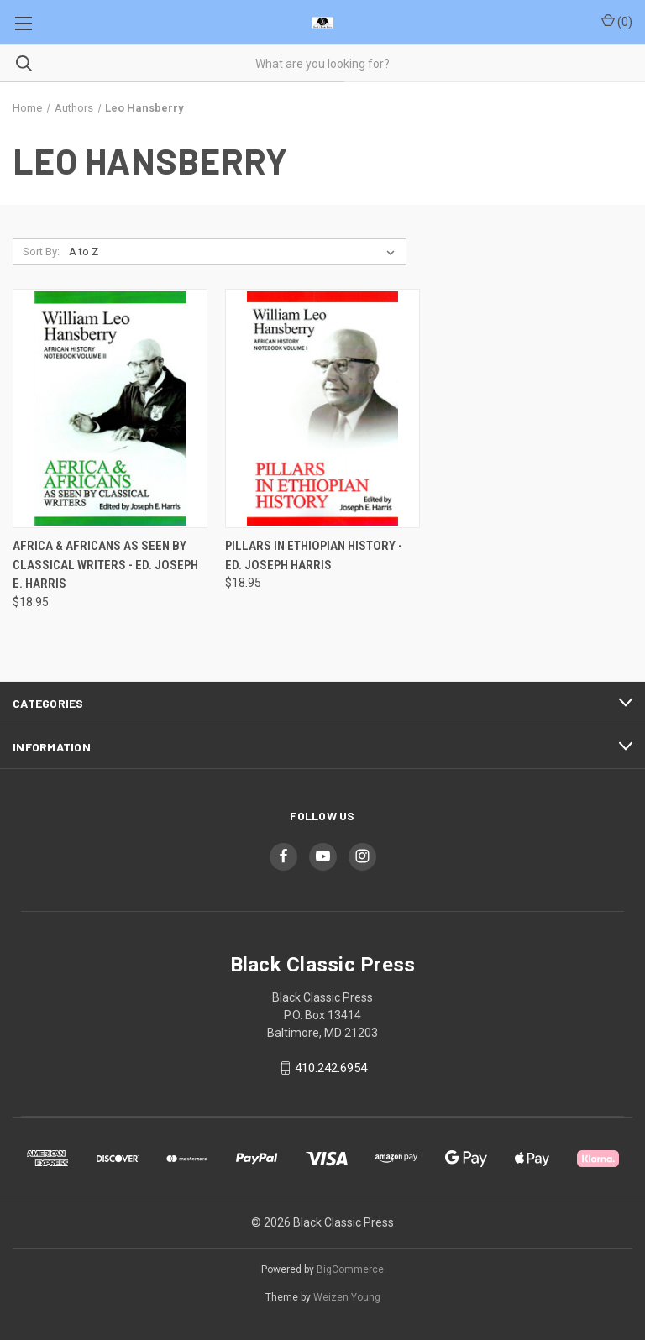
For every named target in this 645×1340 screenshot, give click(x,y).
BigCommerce (350, 1269)
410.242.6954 (331, 1068)
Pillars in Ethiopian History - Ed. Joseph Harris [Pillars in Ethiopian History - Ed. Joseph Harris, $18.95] (313, 555)
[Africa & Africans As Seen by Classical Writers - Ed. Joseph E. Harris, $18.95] (110, 408)
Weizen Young (346, 1297)
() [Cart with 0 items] (616, 21)
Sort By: (41, 251)
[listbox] (235, 251)
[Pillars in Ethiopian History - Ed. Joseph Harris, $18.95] (322, 408)
